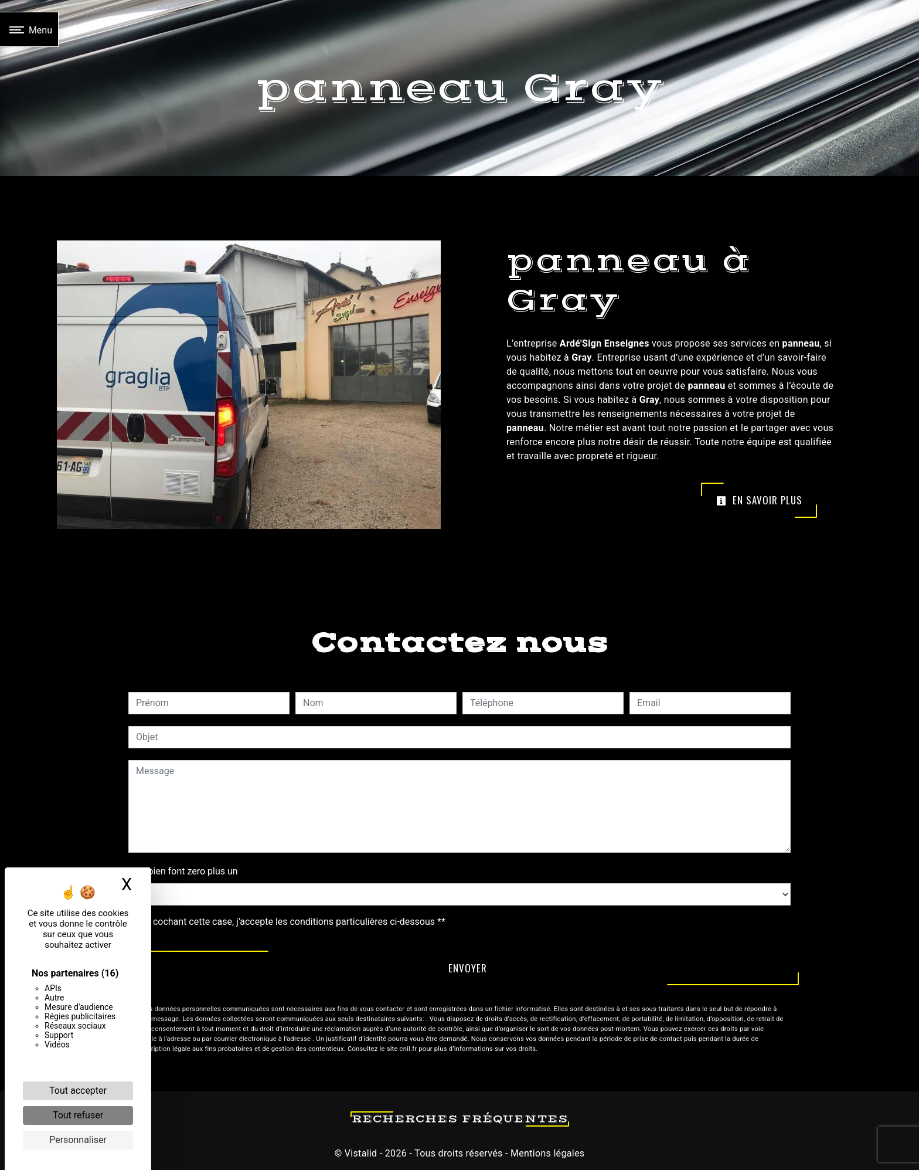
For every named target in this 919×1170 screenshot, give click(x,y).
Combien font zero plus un (183, 871)
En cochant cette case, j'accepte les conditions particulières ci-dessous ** (292, 921)
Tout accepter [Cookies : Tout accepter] (78, 1090)
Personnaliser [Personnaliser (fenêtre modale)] (78, 1139)
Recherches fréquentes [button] (460, 1119)
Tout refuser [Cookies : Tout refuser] (78, 1115)
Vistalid (361, 1153)
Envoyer (467, 968)
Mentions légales (546, 1153)
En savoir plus (759, 500)
